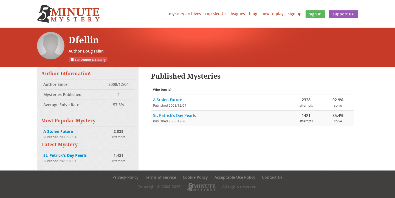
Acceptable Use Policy (235, 177)
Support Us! (343, 13)
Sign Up (294, 13)
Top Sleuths (216, 13)
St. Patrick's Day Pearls (65, 155)
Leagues (238, 13)
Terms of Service (160, 177)
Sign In (315, 13)
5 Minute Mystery (68, 14)
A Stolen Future (58, 131)
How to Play (272, 13)
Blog (253, 13)
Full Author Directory (88, 59)
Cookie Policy (195, 177)
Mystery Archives (185, 13)
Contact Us (272, 177)
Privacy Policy (125, 177)
